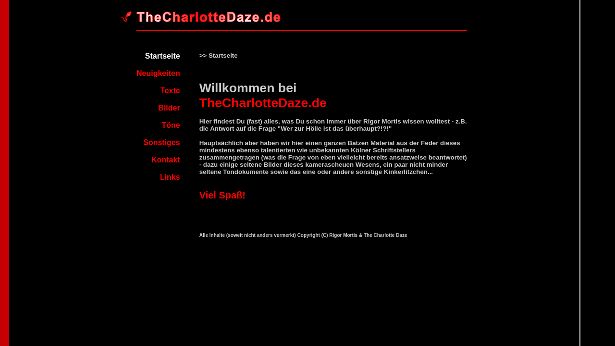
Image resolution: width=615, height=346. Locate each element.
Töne (170, 125)
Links (170, 177)
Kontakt (165, 160)
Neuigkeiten (158, 73)
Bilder (169, 108)
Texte (170, 90)
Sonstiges (161, 142)
